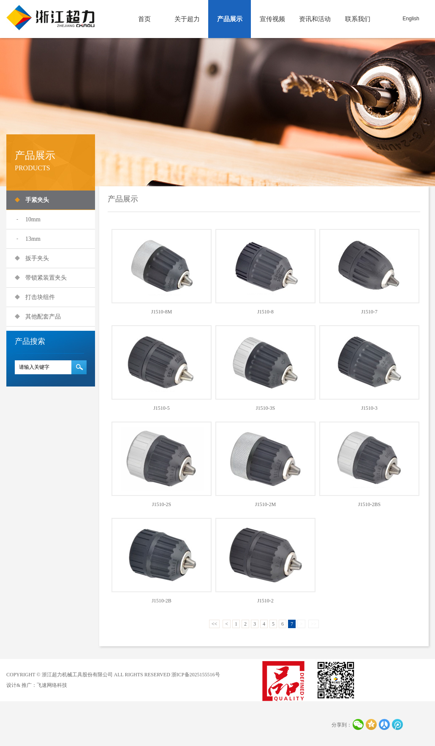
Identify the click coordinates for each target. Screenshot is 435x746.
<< (215, 624)
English (410, 19)
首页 (144, 19)
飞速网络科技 (52, 685)
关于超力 (187, 19)
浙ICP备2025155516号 (195, 675)
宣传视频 (272, 19)
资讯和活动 (315, 19)
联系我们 (357, 19)
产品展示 (229, 19)
